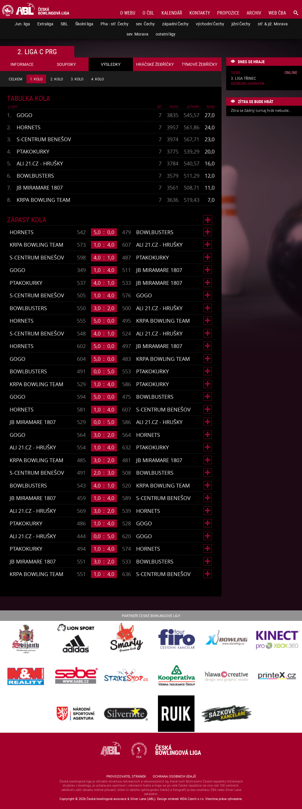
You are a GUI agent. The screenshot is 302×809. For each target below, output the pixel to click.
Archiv (254, 13)
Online (291, 72)
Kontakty (199, 13)
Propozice (228, 13)
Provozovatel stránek (126, 776)
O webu (127, 13)
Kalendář (171, 13)
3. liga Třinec (243, 78)
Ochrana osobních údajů (174, 776)
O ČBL (148, 13)
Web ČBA (277, 13)
